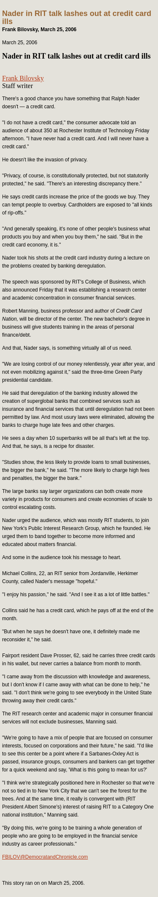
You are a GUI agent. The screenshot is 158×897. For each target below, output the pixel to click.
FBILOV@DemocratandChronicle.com (45, 857)
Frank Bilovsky (23, 78)
